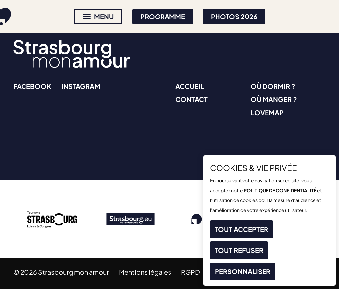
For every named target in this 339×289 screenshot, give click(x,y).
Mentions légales (145, 272)
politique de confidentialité (280, 190)
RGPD (190, 272)
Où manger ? (274, 99)
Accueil (189, 86)
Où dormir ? (273, 86)
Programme (162, 16)
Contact (191, 99)
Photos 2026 (234, 16)
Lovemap (267, 112)
